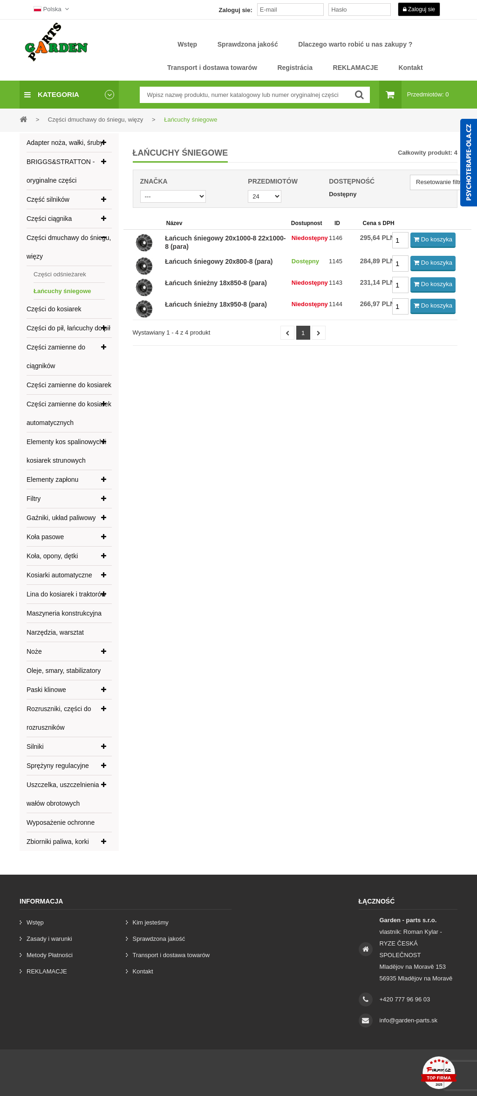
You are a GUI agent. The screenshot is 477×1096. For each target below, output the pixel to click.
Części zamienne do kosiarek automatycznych (69, 413)
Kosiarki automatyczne (59, 575)
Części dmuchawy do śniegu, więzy (69, 247)
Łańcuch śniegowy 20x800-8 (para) (219, 261)
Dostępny (342, 194)
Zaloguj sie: (235, 10)
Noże (34, 651)
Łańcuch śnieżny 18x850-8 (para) (216, 283)
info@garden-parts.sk (408, 1020)
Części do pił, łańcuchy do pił (68, 328)
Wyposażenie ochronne (61, 822)
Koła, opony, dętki (52, 556)
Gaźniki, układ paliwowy (61, 517)
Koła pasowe (45, 537)
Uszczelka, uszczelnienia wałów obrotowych (63, 794)
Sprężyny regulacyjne (58, 765)
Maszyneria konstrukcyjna (64, 613)
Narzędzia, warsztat (55, 632)
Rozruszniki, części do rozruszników (59, 718)
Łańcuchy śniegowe (62, 291)
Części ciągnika (49, 218)
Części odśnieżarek (60, 274)
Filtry (34, 498)
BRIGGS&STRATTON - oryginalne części (61, 171)
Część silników (48, 199)
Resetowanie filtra (440, 181)
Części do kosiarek (54, 309)
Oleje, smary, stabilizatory (64, 670)
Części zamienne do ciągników (56, 356)
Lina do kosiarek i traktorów (66, 594)
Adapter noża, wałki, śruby (65, 142)
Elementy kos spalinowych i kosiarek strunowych (66, 451)
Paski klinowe (46, 689)
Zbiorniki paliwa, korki (58, 841)
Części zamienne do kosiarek (69, 385)
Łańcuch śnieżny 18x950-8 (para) (216, 304)
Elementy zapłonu (52, 479)
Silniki (35, 746)
